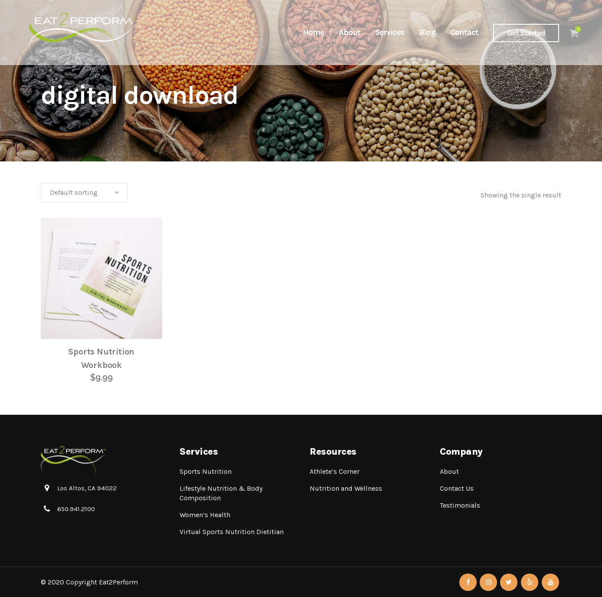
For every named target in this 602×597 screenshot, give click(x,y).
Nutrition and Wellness (346, 488)
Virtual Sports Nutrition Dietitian (232, 532)
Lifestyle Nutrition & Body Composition (221, 493)
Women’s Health (205, 515)
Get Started (519, 33)
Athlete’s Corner (335, 471)
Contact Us (457, 488)
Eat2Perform (118, 582)
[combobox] (84, 192)
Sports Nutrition (206, 471)
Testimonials (460, 505)
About (449, 471)
